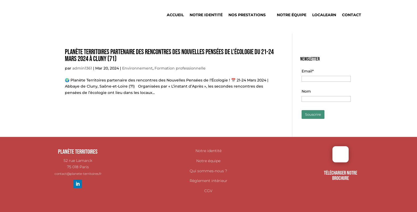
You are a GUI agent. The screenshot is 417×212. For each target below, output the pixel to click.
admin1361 (82, 68)
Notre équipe (291, 15)
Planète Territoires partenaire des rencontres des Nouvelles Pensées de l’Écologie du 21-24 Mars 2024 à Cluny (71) (169, 55)
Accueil (175, 15)
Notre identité (206, 15)
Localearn (324, 15)
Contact (351, 15)
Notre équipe (208, 160)
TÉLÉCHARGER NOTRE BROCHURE (340, 175)
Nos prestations (247, 15)
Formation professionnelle (180, 68)
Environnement (137, 68)
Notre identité (208, 150)
